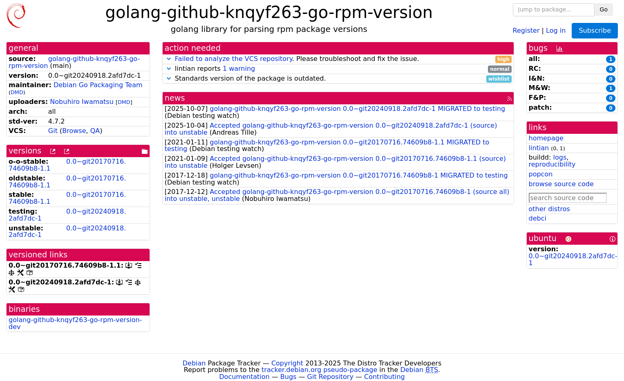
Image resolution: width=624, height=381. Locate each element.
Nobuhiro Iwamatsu (82, 102)
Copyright (287, 363)
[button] (169, 59)
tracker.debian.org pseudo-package (319, 370)
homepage (546, 138)
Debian (194, 363)
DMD (17, 92)
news (175, 98)
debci (537, 218)
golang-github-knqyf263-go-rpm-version (74, 62)
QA (95, 131)
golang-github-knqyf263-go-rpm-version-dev (75, 323)
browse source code (561, 184)
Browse (74, 131)
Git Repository (330, 377)
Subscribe (595, 30)
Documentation (244, 377)
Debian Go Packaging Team (98, 85)
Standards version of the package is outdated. (338, 78)
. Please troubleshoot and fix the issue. (338, 59)
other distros (549, 209)
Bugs (288, 377)
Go (604, 9)
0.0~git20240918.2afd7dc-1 (67, 214)
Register (526, 30)
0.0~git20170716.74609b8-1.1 (67, 165)
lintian (539, 148)
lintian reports (338, 68)
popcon (541, 174)
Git (53, 131)
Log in (556, 30)
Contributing (384, 377)
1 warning (239, 68)
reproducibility (552, 164)
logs (559, 157)
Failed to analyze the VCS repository (233, 59)
